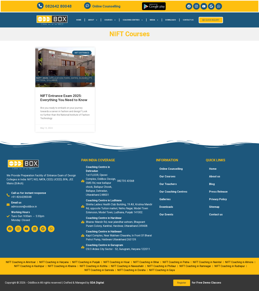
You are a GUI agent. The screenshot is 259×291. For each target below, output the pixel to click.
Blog (212, 184)
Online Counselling (106, 6)
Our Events (166, 214)
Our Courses (167, 176)
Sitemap (214, 206)
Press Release (218, 191)
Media (154, 20)
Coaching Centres (133, 20)
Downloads (170, 20)
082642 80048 (58, 6)
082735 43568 (125, 180)
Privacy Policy (218, 199)
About (92, 20)
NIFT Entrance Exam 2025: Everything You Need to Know (63, 98)
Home (78, 20)
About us (214, 176)
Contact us (188, 20)
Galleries (165, 199)
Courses (110, 20)
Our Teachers (168, 184)
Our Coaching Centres (173, 191)
